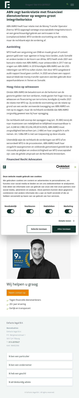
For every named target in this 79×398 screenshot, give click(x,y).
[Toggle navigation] (72, 4)
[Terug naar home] (7, 5)
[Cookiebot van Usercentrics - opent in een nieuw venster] (58, 167)
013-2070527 (14, 342)
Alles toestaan (64, 229)
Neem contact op (17, 292)
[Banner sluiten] (75, 167)
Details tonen (65, 221)
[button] (67, 4)
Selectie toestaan (39, 229)
